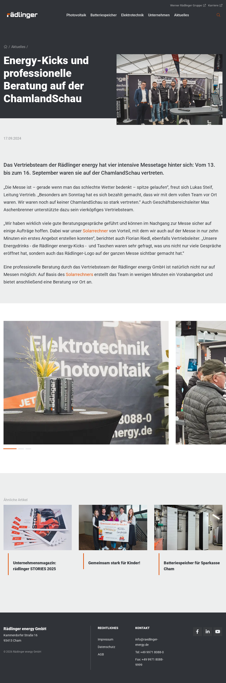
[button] (76, 15)
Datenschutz (106, 647)
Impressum (105, 639)
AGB (101, 654)
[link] (22, 15)
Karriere (215, 5)
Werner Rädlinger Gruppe (188, 5)
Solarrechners (80, 274)
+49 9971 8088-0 (152, 652)
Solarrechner (96, 230)
